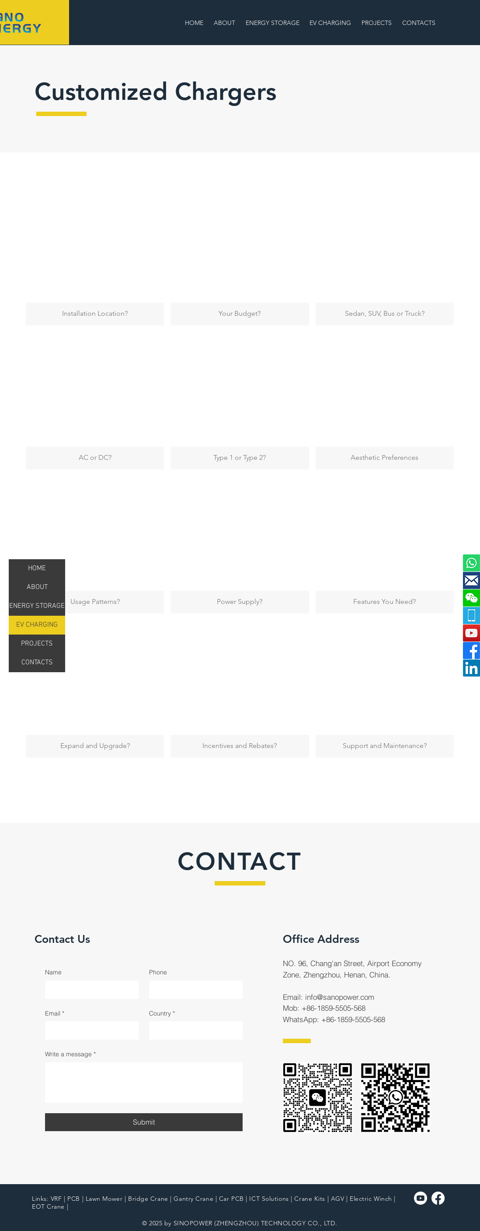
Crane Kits (309, 1199)
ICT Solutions (269, 1199)
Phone (158, 972)
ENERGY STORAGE (37, 606)
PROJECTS (37, 643)
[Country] (193, 1030)
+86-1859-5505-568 (333, 1007)
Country (162, 1013)
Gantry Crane (193, 1199)
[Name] (89, 989)
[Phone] (193, 989)
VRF (56, 1199)
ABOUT (37, 587)
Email (54, 1013)
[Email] (89, 1030)
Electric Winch (371, 1199)
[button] (331, 23)
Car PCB (231, 1199)
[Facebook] (471, 650)
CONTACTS (37, 662)
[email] (471, 580)
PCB (73, 1199)
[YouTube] (471, 633)
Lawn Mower (104, 1199)
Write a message (70, 1054)
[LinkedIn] (471, 668)
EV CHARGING (37, 625)
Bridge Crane (148, 1199)
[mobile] (471, 615)
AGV (337, 1199)
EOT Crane (48, 1206)
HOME (37, 568)
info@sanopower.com (339, 997)
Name (53, 972)
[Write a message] (143, 1082)
